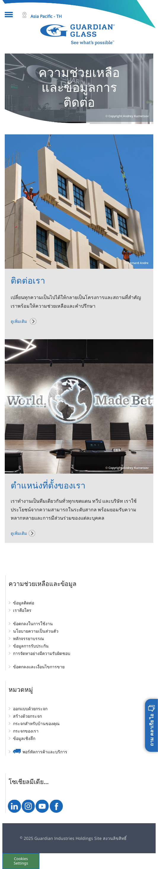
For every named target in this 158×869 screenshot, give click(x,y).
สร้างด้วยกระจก (27, 716)
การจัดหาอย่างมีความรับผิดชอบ (41, 653)
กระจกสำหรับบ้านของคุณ (36, 723)
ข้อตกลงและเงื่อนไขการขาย (39, 667)
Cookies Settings (21, 861)
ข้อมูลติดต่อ (23, 603)
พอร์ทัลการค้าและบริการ (45, 752)
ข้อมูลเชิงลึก (24, 738)
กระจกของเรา (26, 731)
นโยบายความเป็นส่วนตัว (35, 631)
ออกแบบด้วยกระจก (30, 708)
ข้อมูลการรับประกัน (31, 646)
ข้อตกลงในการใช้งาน (33, 623)
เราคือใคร (22, 610)
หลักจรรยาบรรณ (28, 638)
